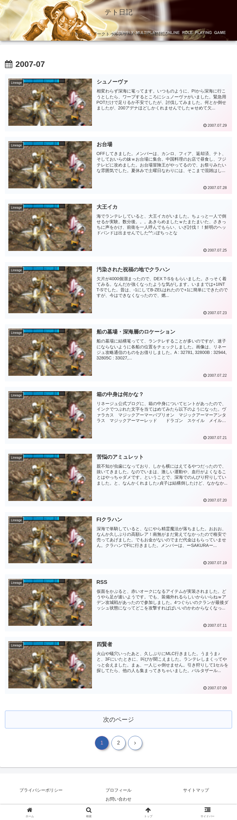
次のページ (118, 720)
